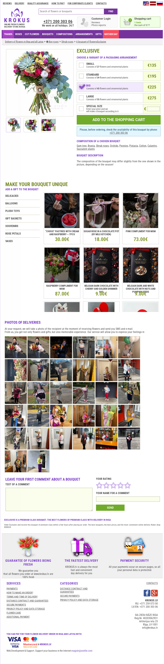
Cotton (142, 145)
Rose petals (13, 233)
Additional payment (18, 616)
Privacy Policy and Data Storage (26, 608)
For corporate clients (80, 3)
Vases (9, 241)
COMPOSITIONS (64, 34)
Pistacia (133, 145)
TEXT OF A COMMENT (17, 484)
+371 (58, 21)
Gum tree (82, 145)
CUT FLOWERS (32, 34)
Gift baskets (13, 218)
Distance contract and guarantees (27, 600)
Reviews (7, 3)
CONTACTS (152, 583)
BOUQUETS (47, 34)
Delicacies (11, 195)
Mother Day (111, 34)
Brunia (91, 145)
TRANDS (8, 34)
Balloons (11, 203)
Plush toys (12, 211)
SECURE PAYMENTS (16, 604)
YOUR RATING (103, 478)
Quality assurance (38, 3)
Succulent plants (86, 149)
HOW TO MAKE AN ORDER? (20, 592)
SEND (110, 507)
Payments (12, 588)
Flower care (14, 612)
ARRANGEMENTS (84, 34)
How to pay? (58, 3)
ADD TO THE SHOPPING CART (118, 120)
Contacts (101, 3)
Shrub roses (102, 145)
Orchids (114, 145)
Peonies (123, 145)
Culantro (152, 145)
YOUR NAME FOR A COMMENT (113, 493)
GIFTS (99, 34)
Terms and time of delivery (22, 596)
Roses (18, 34)
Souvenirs (11, 226)
